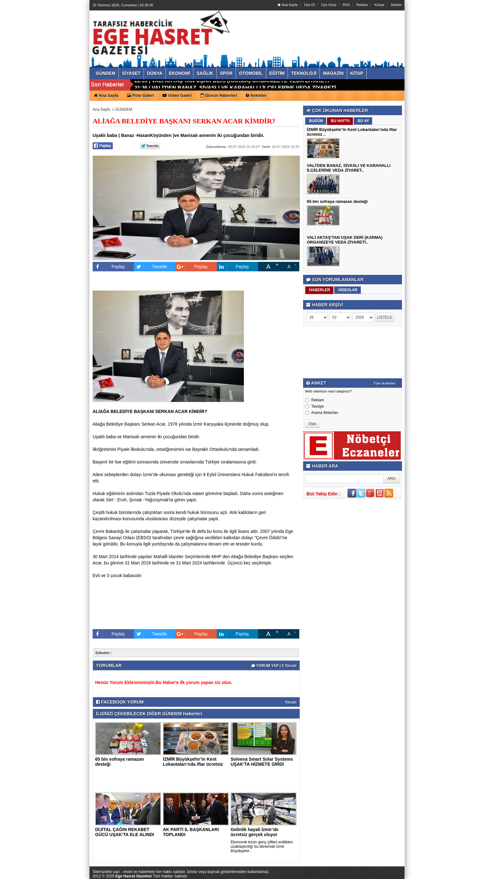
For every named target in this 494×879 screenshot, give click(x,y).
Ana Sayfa (287, 5)
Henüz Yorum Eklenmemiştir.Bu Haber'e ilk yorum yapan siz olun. (163, 682)
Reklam (362, 5)
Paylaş (109, 266)
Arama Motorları (321, 412)
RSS (346, 5)
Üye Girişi (328, 5)
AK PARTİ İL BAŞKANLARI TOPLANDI (191, 832)
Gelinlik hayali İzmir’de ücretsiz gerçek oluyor (254, 832)
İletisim (396, 5)
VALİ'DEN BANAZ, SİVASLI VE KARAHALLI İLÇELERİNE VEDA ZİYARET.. (349, 168)
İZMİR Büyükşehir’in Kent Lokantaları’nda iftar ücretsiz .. (193, 764)
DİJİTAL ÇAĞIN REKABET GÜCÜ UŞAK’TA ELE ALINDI (124, 832)
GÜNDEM (123, 109)
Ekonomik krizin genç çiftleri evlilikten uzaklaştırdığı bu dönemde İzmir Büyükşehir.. (262, 846)
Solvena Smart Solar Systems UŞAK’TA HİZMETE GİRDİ (262, 762)
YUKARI (461, 869)
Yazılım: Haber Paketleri (367, 874)
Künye (379, 5)
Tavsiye (314, 406)
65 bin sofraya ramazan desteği (119, 762)
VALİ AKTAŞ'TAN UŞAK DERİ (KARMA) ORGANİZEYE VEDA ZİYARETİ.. (344, 240)
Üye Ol (309, 5)
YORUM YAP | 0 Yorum (273, 666)
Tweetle (150, 266)
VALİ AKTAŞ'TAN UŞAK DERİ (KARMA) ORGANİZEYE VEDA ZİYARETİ (240, 85)
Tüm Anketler (385, 383)
